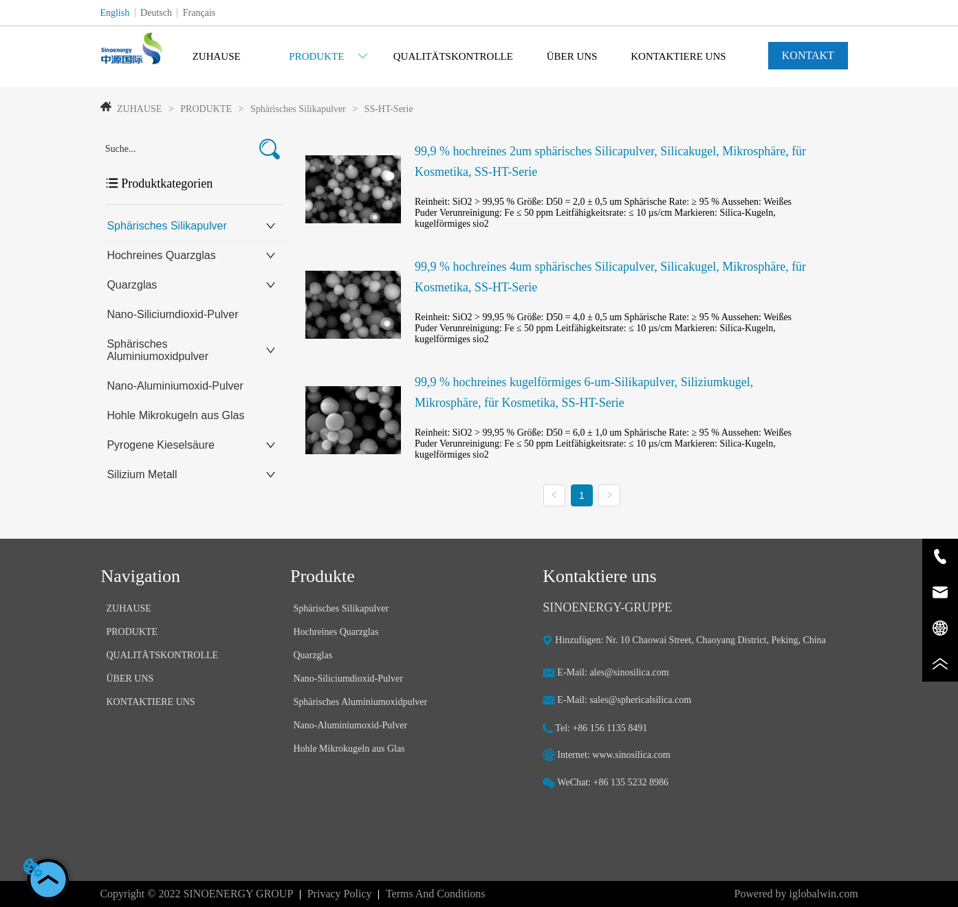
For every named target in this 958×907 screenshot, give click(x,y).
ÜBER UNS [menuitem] (572, 56)
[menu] (447, 56)
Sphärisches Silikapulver (298, 109)
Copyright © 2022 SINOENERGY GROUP (196, 893)
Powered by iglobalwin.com (796, 893)
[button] (328, 57)
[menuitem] (328, 56)
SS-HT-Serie (387, 109)
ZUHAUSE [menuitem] (217, 56)
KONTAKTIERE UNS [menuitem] (678, 56)
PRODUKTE (206, 109)
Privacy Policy (339, 893)
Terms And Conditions (436, 893)
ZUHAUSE (139, 109)
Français (199, 13)
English (114, 13)
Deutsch (156, 13)
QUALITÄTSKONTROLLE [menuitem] (453, 56)
